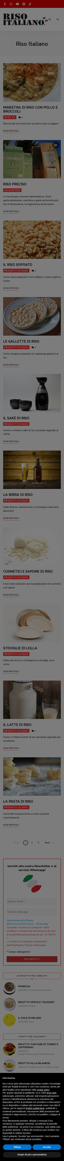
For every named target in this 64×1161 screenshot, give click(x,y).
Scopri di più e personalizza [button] (31, 1154)
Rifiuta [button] (17, 1147)
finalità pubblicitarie (35, 1108)
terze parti (51, 1093)
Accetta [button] (47, 1147)
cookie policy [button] (43, 1090)
